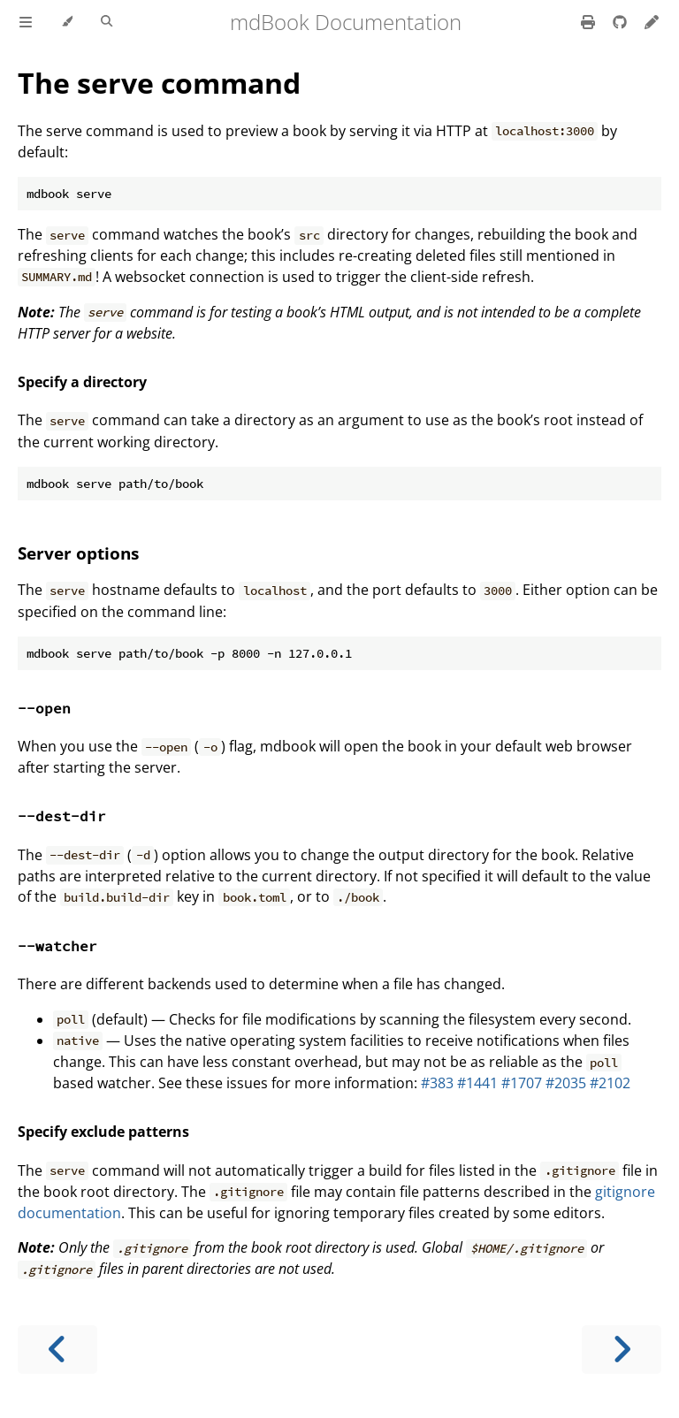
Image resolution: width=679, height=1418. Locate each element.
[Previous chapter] (57, 1349)
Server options (78, 553)
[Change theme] (67, 22)
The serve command (159, 83)
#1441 (477, 1083)
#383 (437, 1083)
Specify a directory (82, 382)
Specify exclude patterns (103, 1131)
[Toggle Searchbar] (106, 22)
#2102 (610, 1083)
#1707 (521, 1083)
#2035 (565, 1083)
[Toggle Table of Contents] (25, 22)
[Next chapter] (621, 1349)
